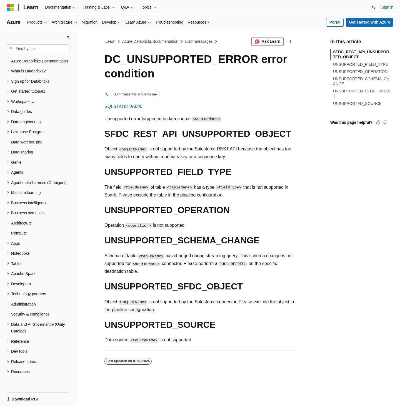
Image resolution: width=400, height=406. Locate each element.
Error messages (199, 41)
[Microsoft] (10, 7)
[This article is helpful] (378, 122)
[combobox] (38, 48)
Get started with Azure (369, 22)
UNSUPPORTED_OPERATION (360, 71)
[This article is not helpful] (384, 122)
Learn (111, 41)
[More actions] (291, 41)
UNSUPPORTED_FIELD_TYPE (360, 64)
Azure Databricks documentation (150, 41)
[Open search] (373, 7)
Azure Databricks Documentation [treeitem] (39, 61)
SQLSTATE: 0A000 (123, 106)
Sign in (387, 7)
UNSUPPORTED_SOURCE (357, 103)
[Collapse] (68, 37)
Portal (335, 22)
